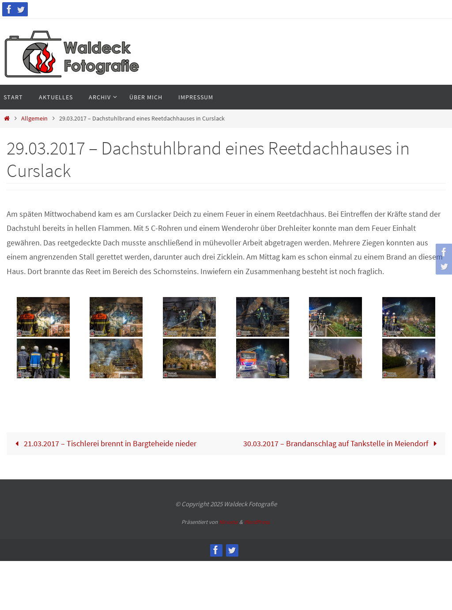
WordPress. (257, 522)
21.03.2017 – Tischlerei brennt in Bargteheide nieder (103, 443)
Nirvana (228, 522)
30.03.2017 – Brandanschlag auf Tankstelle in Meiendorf (342, 443)
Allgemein (34, 118)
